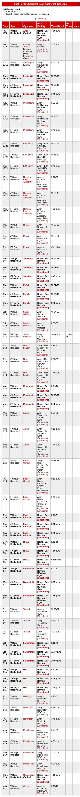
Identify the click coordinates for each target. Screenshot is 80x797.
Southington (28, 62)
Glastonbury (29, 775)
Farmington (29, 643)
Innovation (28, 56)
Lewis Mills (28, 76)
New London (26, 346)
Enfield (26, 285)
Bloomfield (28, 568)
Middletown (28, 103)
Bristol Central (26, 461)
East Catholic (27, 516)
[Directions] (43, 40)
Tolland (26, 609)
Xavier (26, 413)
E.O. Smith (28, 143)
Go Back (41, 18)
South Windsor (27, 313)
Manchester (29, 386)
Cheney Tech (26, 45)
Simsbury (28, 258)
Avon (25, 31)
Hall (25, 669)
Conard (26, 786)
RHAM (26, 225)
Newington (28, 696)
